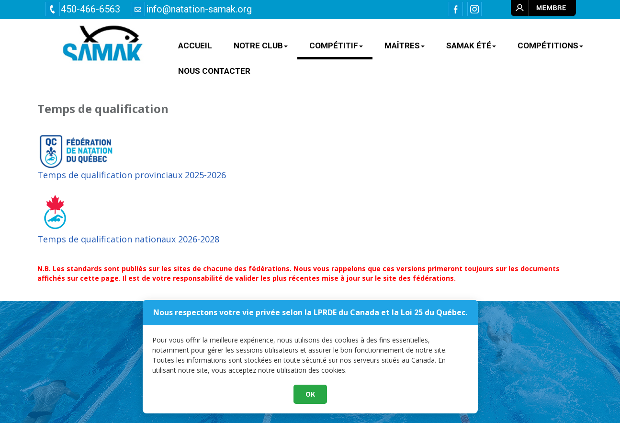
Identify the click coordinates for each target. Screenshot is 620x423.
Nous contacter (214, 71)
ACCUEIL (195, 45)
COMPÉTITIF (336, 45)
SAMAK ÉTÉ (471, 45)
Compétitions (550, 45)
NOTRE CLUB (261, 45)
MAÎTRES (404, 45)
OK (310, 411)
